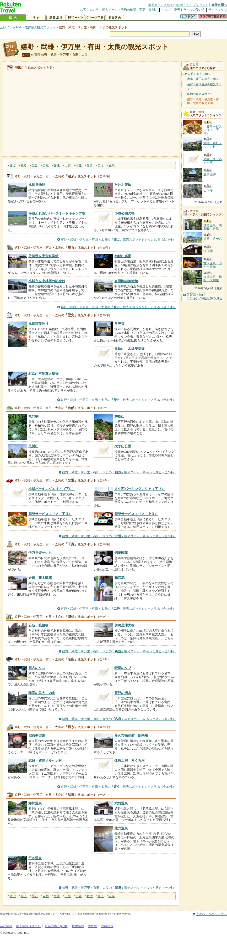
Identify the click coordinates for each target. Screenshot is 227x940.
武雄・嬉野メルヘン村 (45, 760)
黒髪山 (33, 446)
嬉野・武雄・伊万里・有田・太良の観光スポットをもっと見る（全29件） (118, 786)
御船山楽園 (122, 256)
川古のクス (36, 668)
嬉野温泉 (35, 803)
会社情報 (6, 926)
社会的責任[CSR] (56, 926)
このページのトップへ (211, 914)
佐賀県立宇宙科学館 (43, 256)
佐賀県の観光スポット (40, 27)
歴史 (35, 165)
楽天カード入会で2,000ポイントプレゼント (178, 5)
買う (100, 165)
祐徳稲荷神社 (38, 324)
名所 (89, 165)
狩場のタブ (122, 668)
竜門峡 (33, 416)
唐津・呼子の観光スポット (204, 79)
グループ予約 (95, 17)
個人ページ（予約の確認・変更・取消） (130, 9)
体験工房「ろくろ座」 (131, 760)
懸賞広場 (55, 17)
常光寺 (119, 324)
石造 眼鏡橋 (38, 625)
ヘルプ (166, 9)
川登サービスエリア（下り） (50, 514)
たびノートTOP (10, 27)
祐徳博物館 (36, 185)
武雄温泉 (121, 803)
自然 (46, 165)
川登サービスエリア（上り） (136, 514)
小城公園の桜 (124, 213)
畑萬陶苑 (121, 553)
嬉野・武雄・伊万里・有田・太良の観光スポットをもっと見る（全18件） (118, 239)
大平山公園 (122, 446)
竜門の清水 (122, 693)
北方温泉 (121, 828)
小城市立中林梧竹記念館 (46, 281)
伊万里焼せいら (40, 553)
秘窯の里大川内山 (41, 693)
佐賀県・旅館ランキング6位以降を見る (204, 296)
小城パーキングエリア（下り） (51, 489)
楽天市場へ (219, 5)
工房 (68, 165)
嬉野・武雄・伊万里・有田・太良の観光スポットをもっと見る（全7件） (119, 472)
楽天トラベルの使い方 (189, 9)
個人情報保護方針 (28, 926)
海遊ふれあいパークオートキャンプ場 (56, 213)
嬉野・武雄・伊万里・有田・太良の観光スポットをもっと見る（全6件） (119, 536)
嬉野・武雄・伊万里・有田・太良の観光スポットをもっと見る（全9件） (119, 887)
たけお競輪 (122, 185)
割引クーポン (75, 17)
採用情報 (78, 926)
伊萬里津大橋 (124, 625)
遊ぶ (13, 165)
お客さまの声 (89, 9)
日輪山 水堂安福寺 (129, 349)
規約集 (92, 926)
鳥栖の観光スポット (200, 94)
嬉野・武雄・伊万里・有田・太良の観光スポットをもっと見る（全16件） (118, 608)
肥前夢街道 (36, 735)
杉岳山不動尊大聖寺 (43, 374)
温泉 (111, 165)
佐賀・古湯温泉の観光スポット (204, 86)
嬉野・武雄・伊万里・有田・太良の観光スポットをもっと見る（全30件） (118, 400)
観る (24, 165)
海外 (36, 17)
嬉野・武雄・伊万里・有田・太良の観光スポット (95, 47)
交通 (57, 165)
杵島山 (119, 416)
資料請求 (107, 926)
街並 (79, 165)
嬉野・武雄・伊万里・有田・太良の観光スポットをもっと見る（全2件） (119, 651)
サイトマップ (217, 9)
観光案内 (114, 17)
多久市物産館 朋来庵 (131, 735)
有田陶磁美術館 (126, 281)
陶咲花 (119, 578)
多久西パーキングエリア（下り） (139, 489)
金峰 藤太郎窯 (40, 578)
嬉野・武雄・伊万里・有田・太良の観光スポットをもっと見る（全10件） (118, 307)
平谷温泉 (35, 858)
